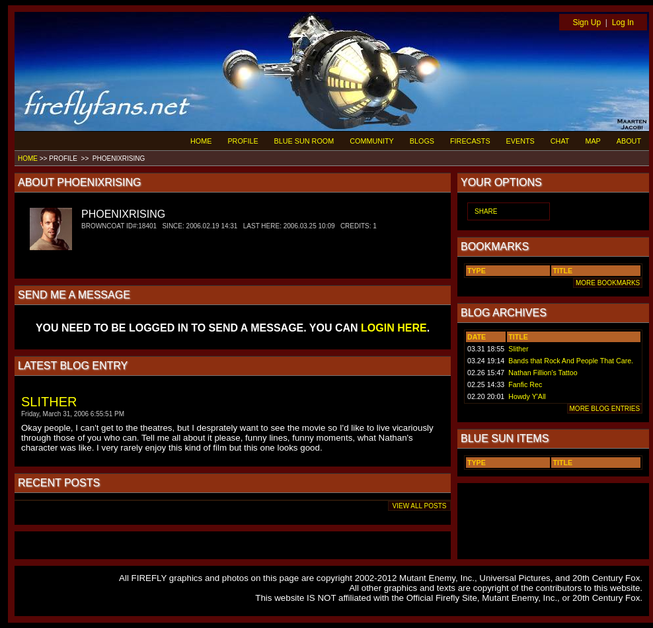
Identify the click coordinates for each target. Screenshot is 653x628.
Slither (518, 349)
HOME (200, 141)
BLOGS (422, 141)
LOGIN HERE (394, 328)
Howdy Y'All (526, 396)
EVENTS (520, 141)
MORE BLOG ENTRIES (605, 408)
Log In (623, 22)
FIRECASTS (470, 141)
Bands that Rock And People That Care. (570, 361)
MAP (592, 141)
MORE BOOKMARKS (608, 283)
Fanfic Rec (525, 384)
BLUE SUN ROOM (304, 141)
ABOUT (629, 141)
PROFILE (242, 141)
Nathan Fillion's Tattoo (542, 373)
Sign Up (586, 22)
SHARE (486, 211)
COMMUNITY (372, 141)
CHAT (560, 141)
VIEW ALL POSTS (419, 506)
